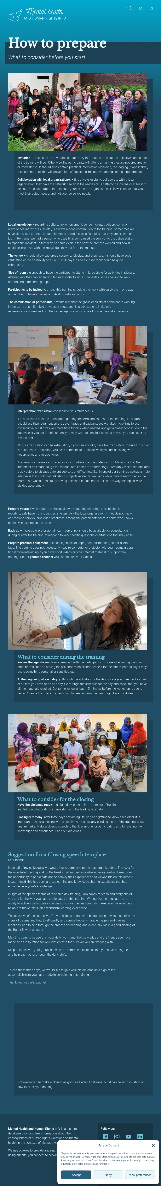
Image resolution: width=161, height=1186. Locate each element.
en (141, 8)
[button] (153, 1145)
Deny (108, 1175)
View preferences (140, 1175)
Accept (76, 1175)
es (151, 8)
